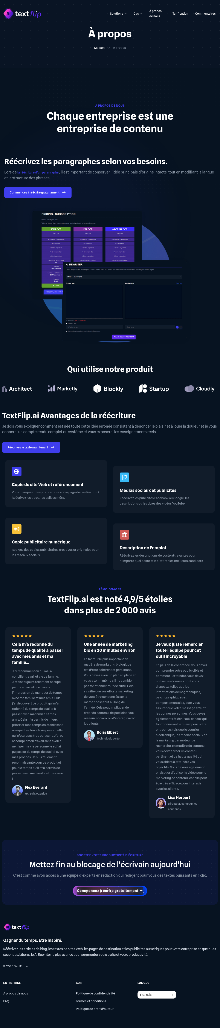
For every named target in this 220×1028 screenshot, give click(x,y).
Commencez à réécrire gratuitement (38, 193)
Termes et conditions (91, 1001)
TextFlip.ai (21, 966)
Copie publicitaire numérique (41, 542)
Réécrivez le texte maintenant (31, 448)
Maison (99, 48)
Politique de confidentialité (95, 993)
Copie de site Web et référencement (48, 484)
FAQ (6, 1001)
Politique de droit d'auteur (95, 1009)
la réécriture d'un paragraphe (38, 172)
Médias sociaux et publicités (148, 490)
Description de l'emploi (143, 547)
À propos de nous (15, 993)
